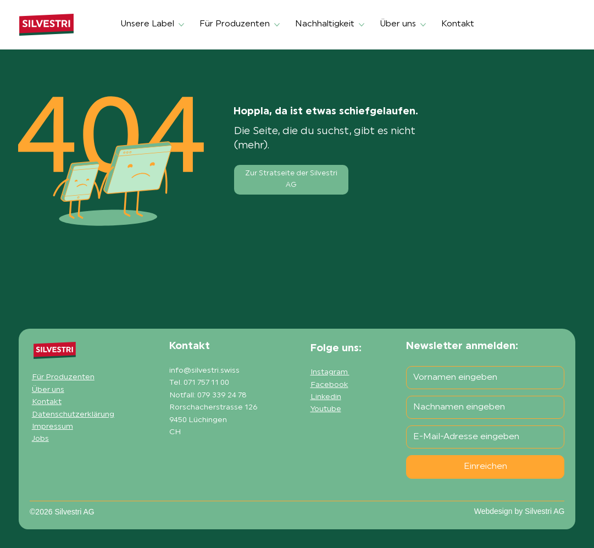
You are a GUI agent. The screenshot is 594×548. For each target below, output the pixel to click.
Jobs (40, 439)
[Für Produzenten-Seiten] (277, 24)
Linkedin (325, 397)
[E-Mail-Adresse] (482, 437)
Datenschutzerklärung (73, 415)
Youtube (325, 409)
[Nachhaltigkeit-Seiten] (361, 24)
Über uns (48, 390)
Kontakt (47, 402)
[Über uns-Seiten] (423, 24)
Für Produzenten (63, 377)
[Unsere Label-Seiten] (181, 24)
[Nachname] (482, 407)
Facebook (329, 385)
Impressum (52, 427)
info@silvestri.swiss (204, 371)
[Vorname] (482, 378)
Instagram (329, 372)
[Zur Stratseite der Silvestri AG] (291, 180)
